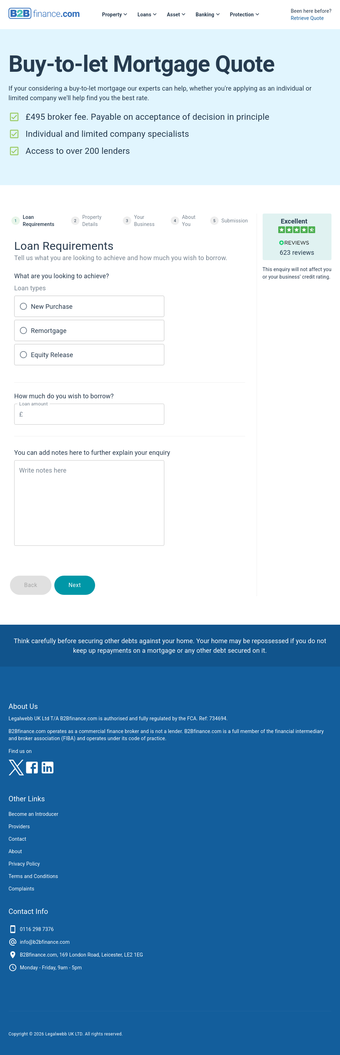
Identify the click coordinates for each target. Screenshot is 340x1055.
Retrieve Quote (307, 18)
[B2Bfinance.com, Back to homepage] (44, 16)
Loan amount (33, 404)
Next (74, 585)
